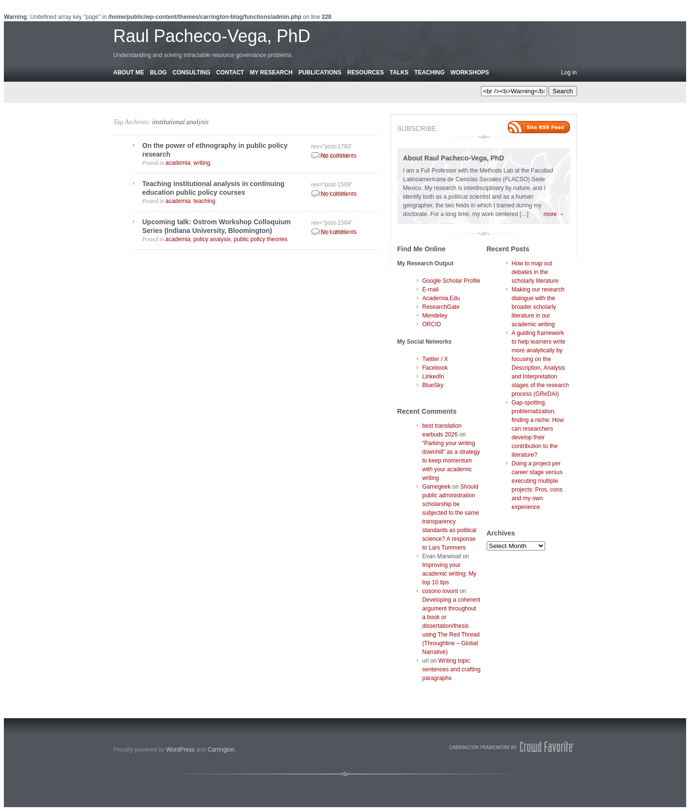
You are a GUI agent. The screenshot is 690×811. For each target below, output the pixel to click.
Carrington (221, 749)
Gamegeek (436, 486)
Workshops (470, 72)
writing (202, 162)
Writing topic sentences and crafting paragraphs (451, 669)
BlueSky (433, 385)
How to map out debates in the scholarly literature (535, 272)
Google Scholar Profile (451, 280)
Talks (399, 72)
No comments (339, 155)
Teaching (429, 72)
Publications (319, 72)
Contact (230, 72)
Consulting (191, 72)
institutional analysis (180, 122)
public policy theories (260, 239)
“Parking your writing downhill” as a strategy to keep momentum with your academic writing (451, 460)
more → (554, 214)
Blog (158, 72)
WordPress (180, 749)
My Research (271, 72)
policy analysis (212, 239)
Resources (365, 72)
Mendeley (435, 315)
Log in (569, 72)
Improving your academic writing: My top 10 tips (449, 574)
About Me (128, 72)
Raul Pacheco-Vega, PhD (211, 36)
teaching (204, 201)
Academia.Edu (441, 298)
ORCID (431, 324)
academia (178, 162)
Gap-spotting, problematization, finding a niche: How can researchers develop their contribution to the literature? (538, 428)
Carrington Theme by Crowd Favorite (512, 746)
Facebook (435, 367)
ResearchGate (441, 307)
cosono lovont (440, 591)
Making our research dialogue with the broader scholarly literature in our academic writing (538, 307)
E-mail (430, 289)
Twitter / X (435, 359)
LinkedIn (433, 376)
